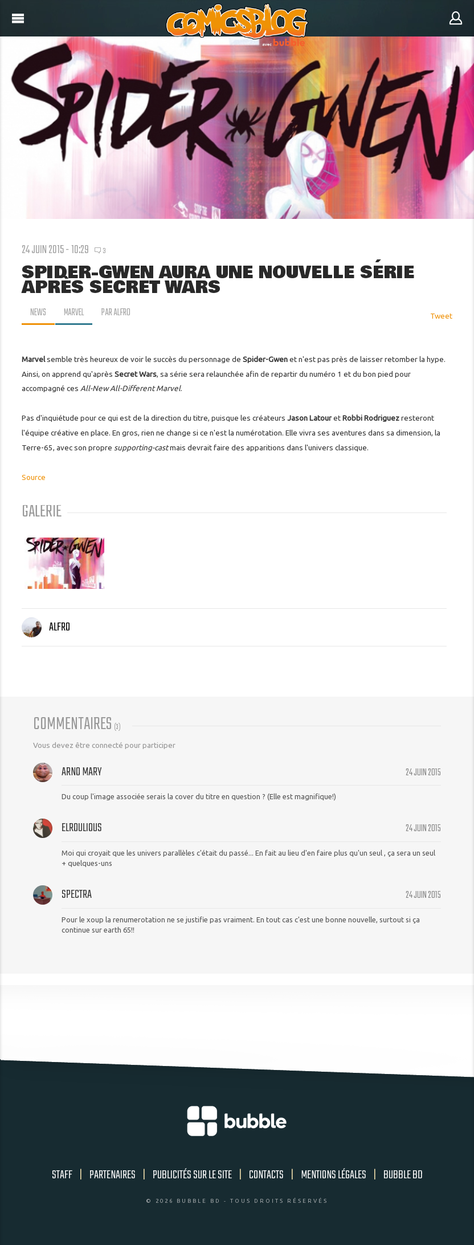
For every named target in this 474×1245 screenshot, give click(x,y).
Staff (62, 1175)
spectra (77, 894)
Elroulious (82, 828)
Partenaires (112, 1175)
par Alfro (118, 313)
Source (34, 477)
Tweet (441, 315)
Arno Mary (81, 772)
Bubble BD (403, 1175)
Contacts (266, 1175)
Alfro (46, 627)
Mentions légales (333, 1175)
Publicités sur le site (192, 1175)
